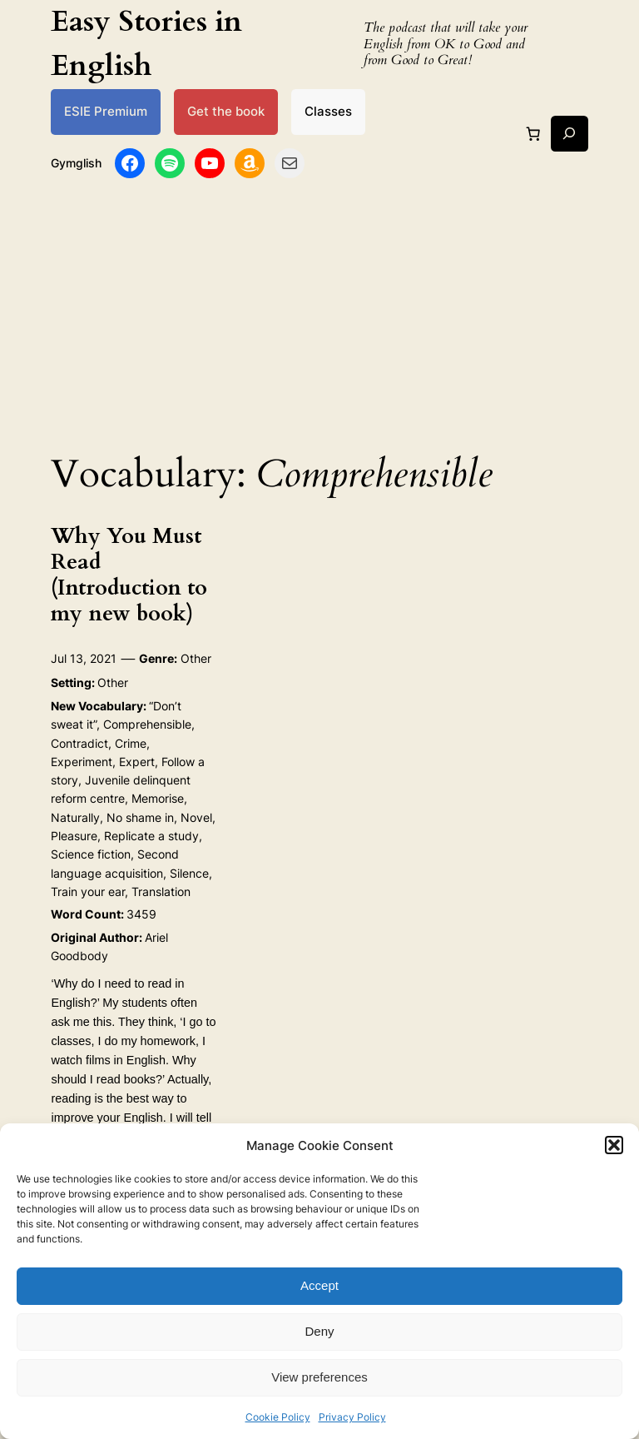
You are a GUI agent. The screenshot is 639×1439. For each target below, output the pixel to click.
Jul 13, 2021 (83, 658)
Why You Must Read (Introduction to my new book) (129, 575)
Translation (161, 891)
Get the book (226, 111)
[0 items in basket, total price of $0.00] (533, 133)
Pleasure (74, 836)
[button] (614, 1145)
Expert (137, 761)
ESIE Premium (105, 111)
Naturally (75, 817)
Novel (196, 817)
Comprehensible (147, 724)
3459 (141, 914)
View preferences (319, 1377)
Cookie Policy (277, 1417)
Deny (319, 1331)
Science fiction (91, 854)
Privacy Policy (352, 1417)
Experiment (81, 761)
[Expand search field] (569, 134)
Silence (189, 873)
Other (196, 658)
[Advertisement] (319, 310)
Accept (319, 1285)
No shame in (140, 817)
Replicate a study (151, 836)
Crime (130, 743)
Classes (328, 111)
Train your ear (88, 891)
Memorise (157, 798)
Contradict (79, 743)
